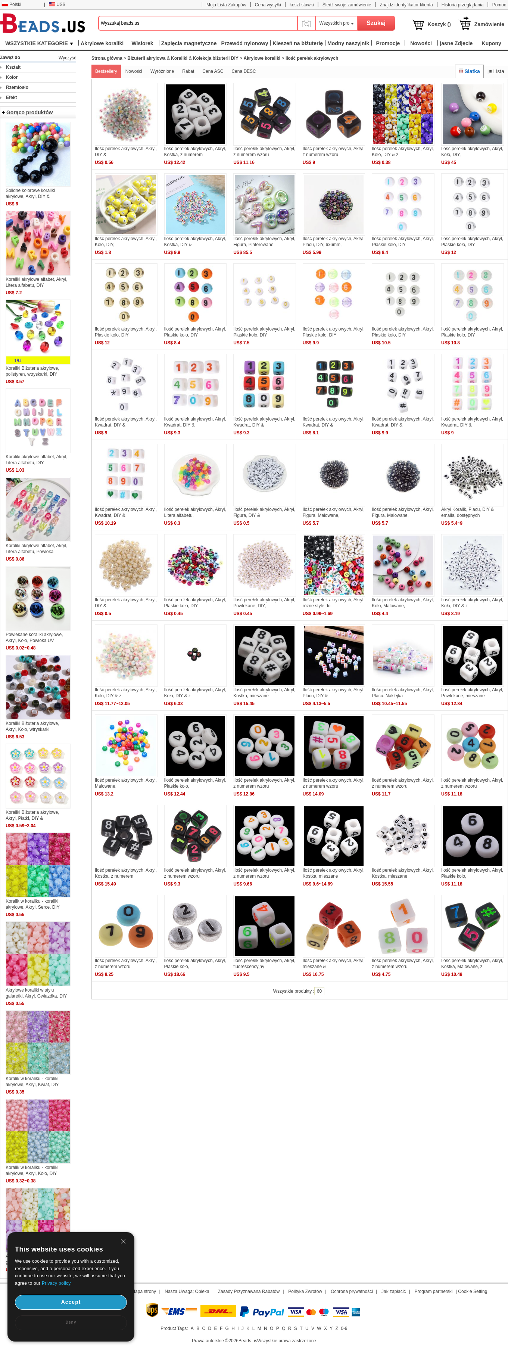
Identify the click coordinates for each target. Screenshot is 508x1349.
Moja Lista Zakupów (226, 4)
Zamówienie (489, 24)
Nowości (133, 71)
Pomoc (499, 4)
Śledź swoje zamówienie (346, 4)
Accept (71, 1302)
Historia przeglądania (463, 4)
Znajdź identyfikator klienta (406, 4)
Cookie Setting (472, 1291)
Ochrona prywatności (352, 1291)
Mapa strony (143, 1291)
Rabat (188, 71)
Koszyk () (439, 24)
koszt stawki (302, 4)
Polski (11, 4)
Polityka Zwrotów (305, 1291)
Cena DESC (243, 71)
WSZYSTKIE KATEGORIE (39, 43)
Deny (71, 1322)
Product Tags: (174, 1328)
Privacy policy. (57, 1283)
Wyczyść (67, 58)
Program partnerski (433, 1291)
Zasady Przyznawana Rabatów (249, 1291)
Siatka (469, 71)
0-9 (344, 1328)
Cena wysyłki (268, 4)
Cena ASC (212, 71)
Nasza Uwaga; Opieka (187, 1291)
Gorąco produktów (29, 112)
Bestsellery (106, 71)
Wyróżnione (162, 71)
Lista (495, 71)
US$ (57, 4)
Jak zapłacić (393, 1291)
